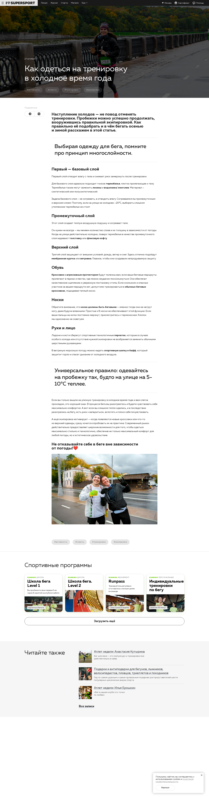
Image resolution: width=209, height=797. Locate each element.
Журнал (54, 3)
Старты (64, 3)
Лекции (44, 3)
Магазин (75, 3)
